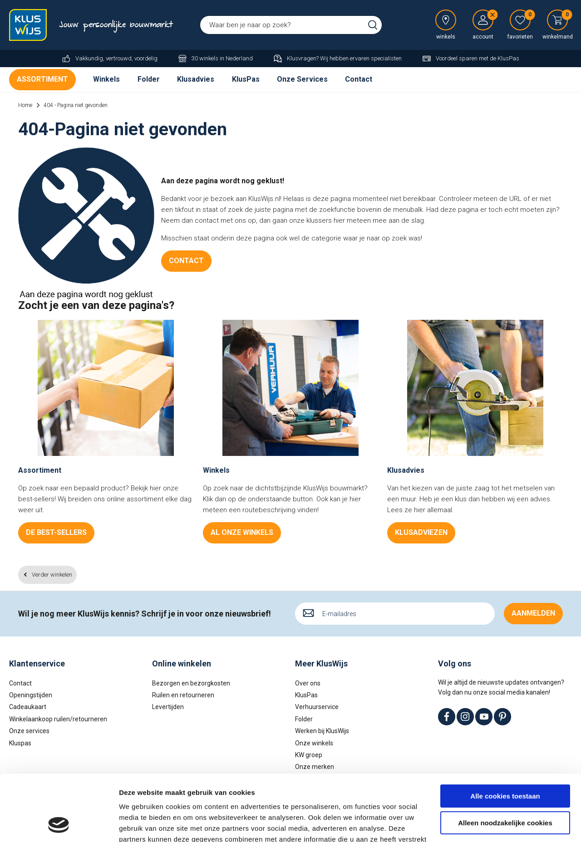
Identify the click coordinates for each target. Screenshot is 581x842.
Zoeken (373, 25)
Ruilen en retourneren (183, 695)
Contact (358, 79)
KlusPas (246, 79)
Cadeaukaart (27, 706)
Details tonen (140, 824)
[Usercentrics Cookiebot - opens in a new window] (58, 824)
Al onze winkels (242, 532)
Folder (149, 79)
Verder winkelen (52, 574)
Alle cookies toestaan (505, 734)
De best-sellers (56, 532)
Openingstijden (30, 695)
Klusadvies (195, 79)
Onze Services (302, 79)
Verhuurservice (317, 706)
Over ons (307, 683)
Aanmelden (533, 613)
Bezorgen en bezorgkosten (191, 683)
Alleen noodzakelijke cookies (505, 760)
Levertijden (168, 706)
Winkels (106, 79)
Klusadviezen (421, 532)
